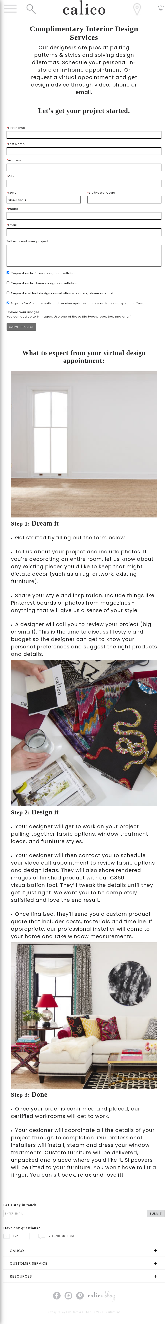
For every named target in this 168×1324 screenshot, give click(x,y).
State (12, 193)
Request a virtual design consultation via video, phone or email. (63, 293)
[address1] (84, 167)
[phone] (84, 216)
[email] (84, 232)
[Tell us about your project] (84, 256)
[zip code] (124, 199)
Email (12, 225)
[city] (84, 183)
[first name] (84, 135)
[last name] (84, 151)
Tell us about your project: (28, 241)
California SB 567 (79, 1312)
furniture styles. (62, 841)
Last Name (16, 144)
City (10, 176)
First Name (16, 128)
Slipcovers (139, 1159)
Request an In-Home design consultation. (44, 283)
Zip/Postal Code (101, 193)
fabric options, (76, 833)
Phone (12, 209)
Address (14, 160)
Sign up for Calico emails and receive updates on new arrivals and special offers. (77, 303)
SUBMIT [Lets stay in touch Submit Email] (156, 1213)
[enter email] (75, 1213)
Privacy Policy (56, 1312)
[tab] (84, 1250)
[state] (44, 199)
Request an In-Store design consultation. (44, 273)
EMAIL (12, 1236)
